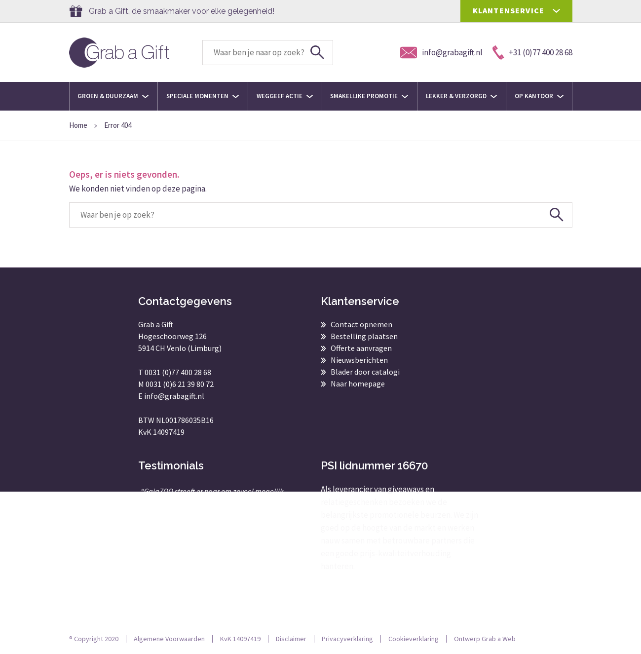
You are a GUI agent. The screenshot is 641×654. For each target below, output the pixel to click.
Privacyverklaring (347, 638)
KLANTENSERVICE (509, 10)
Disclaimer (291, 638)
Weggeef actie (285, 96)
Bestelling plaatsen (364, 336)
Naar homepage (358, 383)
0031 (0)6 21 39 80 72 (180, 384)
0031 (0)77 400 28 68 (178, 372)
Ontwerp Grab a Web (485, 638)
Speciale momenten (202, 96)
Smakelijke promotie (369, 96)
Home (78, 125)
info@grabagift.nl (174, 396)
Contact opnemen (361, 324)
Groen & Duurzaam (113, 96)
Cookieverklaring (413, 638)
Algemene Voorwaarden (169, 638)
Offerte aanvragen (361, 348)
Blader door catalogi (365, 372)
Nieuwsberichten (359, 360)
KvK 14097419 (240, 638)
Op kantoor (539, 96)
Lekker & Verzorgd (461, 96)
